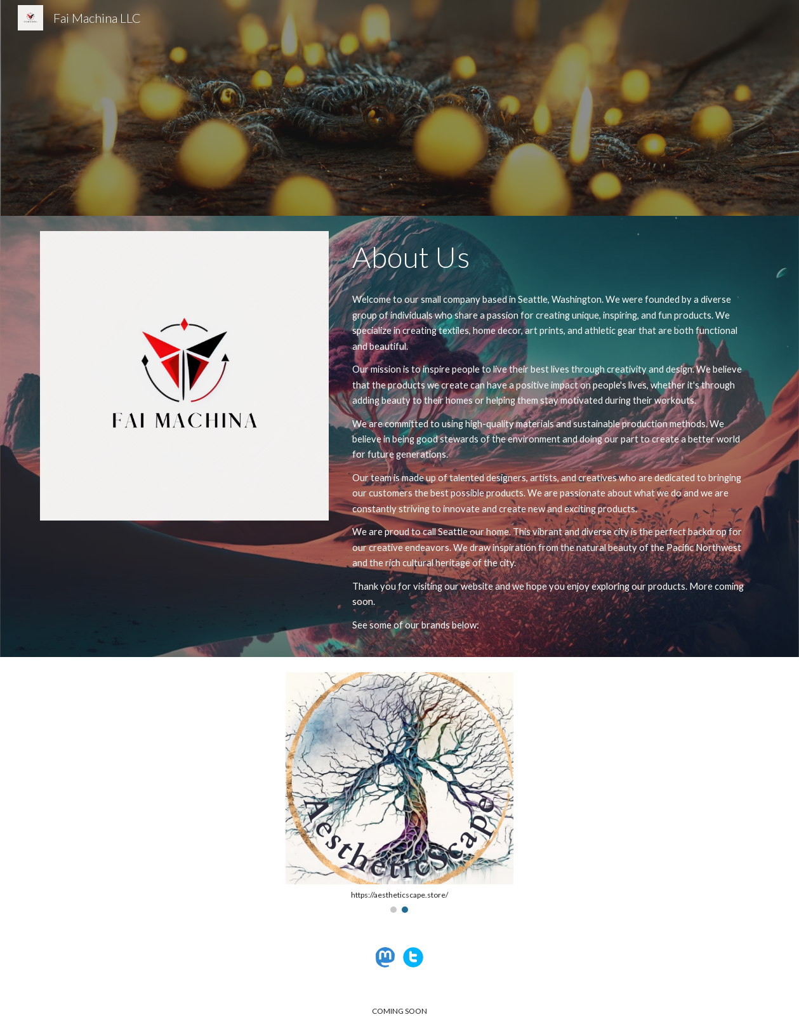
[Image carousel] (399, 792)
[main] (553, 257)
